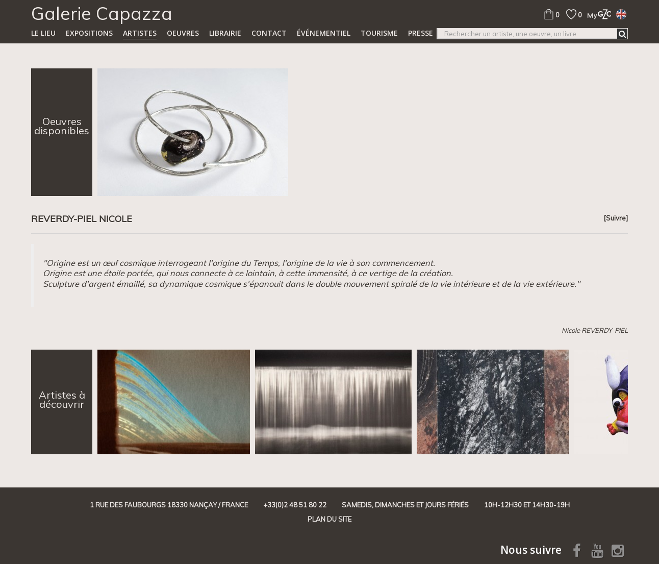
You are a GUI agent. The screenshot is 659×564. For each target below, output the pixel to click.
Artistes (140, 33)
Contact (269, 33)
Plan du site (329, 519)
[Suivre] (615, 218)
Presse (420, 33)
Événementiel (323, 33)
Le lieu (43, 33)
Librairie (225, 33)
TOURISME (379, 33)
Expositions (89, 33)
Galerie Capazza (101, 13)
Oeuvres (183, 33)
